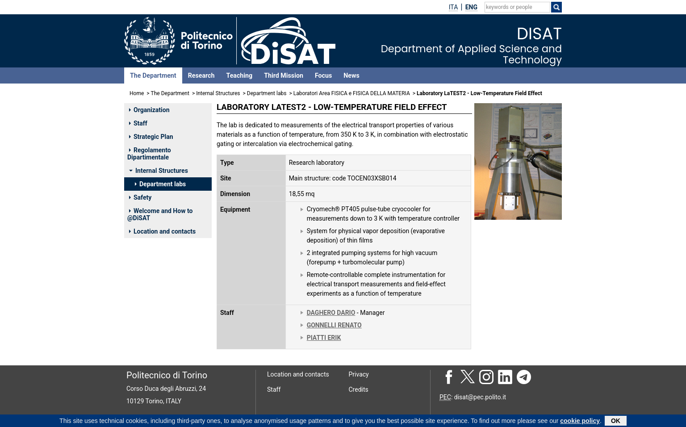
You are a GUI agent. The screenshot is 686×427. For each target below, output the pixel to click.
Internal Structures (218, 93)
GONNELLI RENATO (334, 325)
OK (615, 421)
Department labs (267, 93)
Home (137, 93)
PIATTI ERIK (324, 337)
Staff (138, 123)
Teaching (239, 75)
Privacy (359, 374)
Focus (323, 75)
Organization (149, 109)
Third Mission (283, 75)
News (351, 75)
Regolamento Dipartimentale (149, 154)
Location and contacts (162, 231)
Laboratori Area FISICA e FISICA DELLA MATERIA (351, 93)
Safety (140, 197)
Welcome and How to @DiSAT (159, 214)
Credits (358, 389)
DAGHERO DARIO (331, 312)
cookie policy (580, 421)
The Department (153, 75)
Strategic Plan (151, 136)
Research (201, 75)
